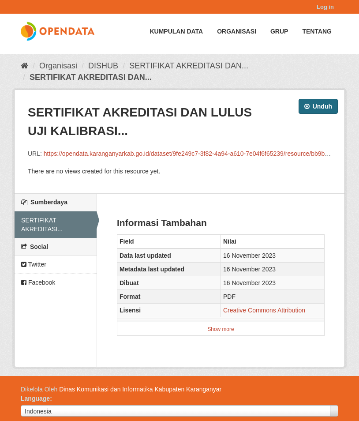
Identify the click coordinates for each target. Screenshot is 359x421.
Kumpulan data (176, 31)
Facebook (38, 282)
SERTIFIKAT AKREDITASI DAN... (188, 65)
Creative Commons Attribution (264, 310)
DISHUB (103, 65)
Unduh (318, 106)
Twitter (33, 264)
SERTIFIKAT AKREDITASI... (42, 225)
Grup (279, 31)
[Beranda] (24, 65)
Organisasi (236, 31)
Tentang (317, 31)
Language (35, 398)
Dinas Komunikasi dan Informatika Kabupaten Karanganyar (140, 389)
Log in (325, 7)
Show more (220, 329)
